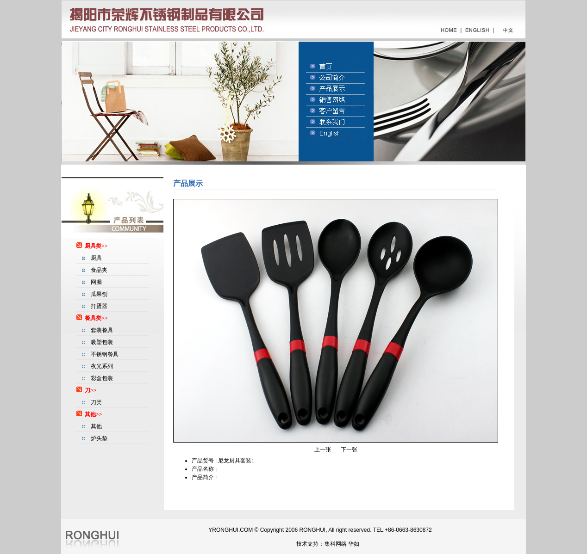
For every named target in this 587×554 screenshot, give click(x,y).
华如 (353, 544)
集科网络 (336, 544)
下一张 (349, 449)
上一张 (322, 449)
